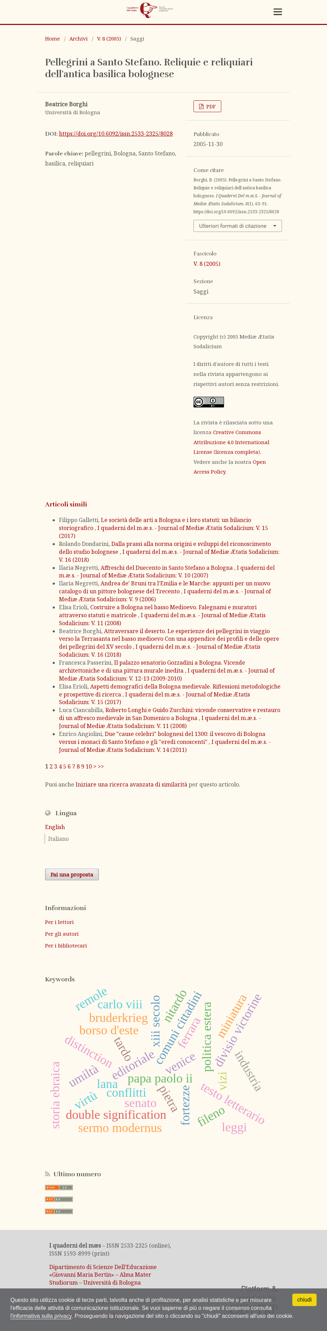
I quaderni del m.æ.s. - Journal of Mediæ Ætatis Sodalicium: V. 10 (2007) (167, 571)
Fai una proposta (72, 874)
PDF (210, 106)
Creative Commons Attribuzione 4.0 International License (231, 442)
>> (101, 766)
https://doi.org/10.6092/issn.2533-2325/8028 (116, 133)
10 (89, 766)
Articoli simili (66, 504)
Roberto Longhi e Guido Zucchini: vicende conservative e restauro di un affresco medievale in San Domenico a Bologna (169, 714)
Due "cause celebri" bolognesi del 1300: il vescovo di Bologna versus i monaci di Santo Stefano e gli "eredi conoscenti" (162, 738)
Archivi (78, 38)
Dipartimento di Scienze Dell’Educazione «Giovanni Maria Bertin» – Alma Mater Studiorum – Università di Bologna (103, 1275)
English (55, 827)
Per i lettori (59, 921)
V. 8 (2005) (109, 38)
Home (52, 38)
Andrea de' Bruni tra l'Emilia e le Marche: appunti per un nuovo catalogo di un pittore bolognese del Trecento (164, 587)
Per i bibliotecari (66, 945)
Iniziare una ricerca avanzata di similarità (131, 784)
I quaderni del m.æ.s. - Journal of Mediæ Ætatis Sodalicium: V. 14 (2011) (165, 746)
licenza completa (236, 451)
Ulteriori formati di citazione (232, 225)
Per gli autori (62, 933)
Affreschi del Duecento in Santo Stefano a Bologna (167, 568)
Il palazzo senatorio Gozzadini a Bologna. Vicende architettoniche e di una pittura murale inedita (152, 666)
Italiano (58, 839)
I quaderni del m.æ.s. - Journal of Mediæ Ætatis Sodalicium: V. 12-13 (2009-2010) (167, 674)
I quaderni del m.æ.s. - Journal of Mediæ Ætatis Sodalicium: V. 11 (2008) (160, 722)
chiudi (304, 1300)
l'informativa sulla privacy (40, 1316)
